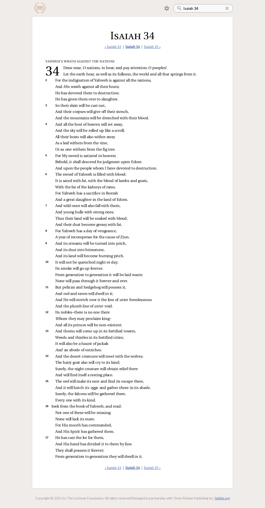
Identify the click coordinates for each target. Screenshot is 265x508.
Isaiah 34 (132, 47)
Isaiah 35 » (152, 47)
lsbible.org (222, 498)
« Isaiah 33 (113, 47)
